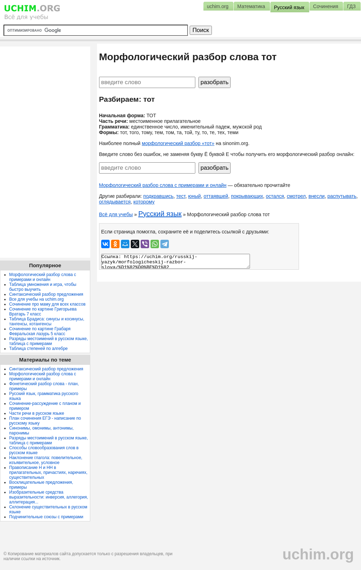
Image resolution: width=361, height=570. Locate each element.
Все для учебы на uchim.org (36, 299)
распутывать (342, 196)
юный (194, 196)
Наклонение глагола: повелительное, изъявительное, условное (45, 460)
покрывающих (247, 196)
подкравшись (158, 196)
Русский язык (160, 214)
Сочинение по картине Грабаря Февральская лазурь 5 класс (40, 331)
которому (143, 202)
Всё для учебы (116, 214)
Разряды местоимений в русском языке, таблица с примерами (48, 341)
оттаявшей (215, 196)
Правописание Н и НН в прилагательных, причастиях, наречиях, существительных (48, 472)
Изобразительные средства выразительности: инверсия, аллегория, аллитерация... (48, 497)
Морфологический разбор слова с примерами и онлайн (163, 185)
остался (275, 196)
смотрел (296, 196)
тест (180, 196)
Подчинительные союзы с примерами (46, 516)
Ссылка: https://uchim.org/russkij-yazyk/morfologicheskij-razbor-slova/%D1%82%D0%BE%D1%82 (175, 261)
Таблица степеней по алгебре (38, 348)
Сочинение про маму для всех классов (47, 304)
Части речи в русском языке (36, 413)
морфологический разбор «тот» (178, 143)
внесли (316, 196)
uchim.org (318, 554)
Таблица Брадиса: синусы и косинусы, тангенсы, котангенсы (46, 321)
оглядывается (115, 202)
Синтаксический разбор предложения (46, 294)
